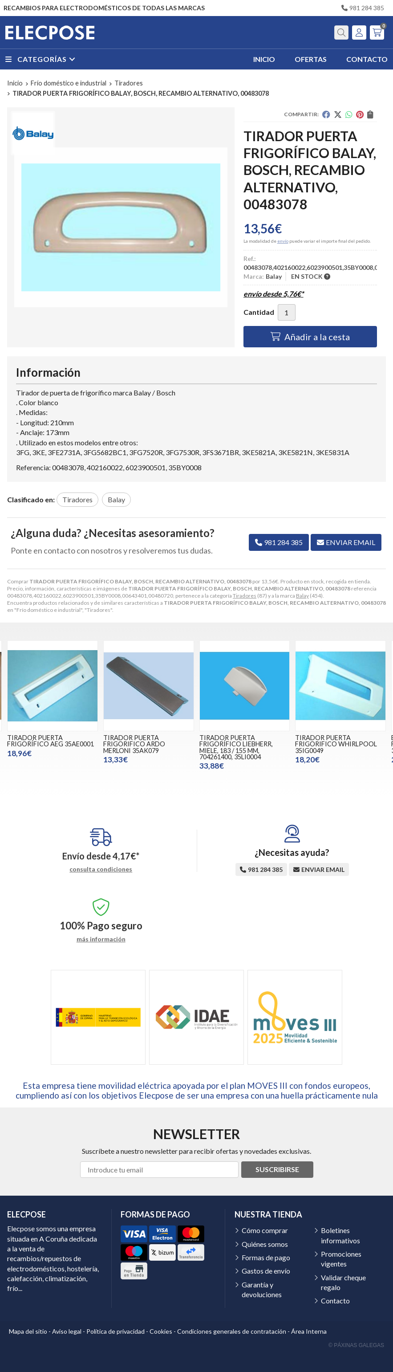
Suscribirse (277, 1169)
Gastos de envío (266, 1270)
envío (282, 241)
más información (101, 939)
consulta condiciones (100, 869)
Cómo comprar (265, 1230)
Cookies (161, 1331)
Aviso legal (66, 1331)
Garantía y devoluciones (262, 1289)
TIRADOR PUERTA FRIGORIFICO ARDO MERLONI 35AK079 (134, 744)
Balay (302, 595)
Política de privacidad (115, 1331)
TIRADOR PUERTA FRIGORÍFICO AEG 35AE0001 (50, 741)
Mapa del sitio (28, 1331)
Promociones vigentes (341, 1259)
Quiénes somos (265, 1244)
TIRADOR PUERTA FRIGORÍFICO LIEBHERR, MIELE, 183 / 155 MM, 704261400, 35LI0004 (236, 747)
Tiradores (244, 595)
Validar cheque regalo (343, 1282)
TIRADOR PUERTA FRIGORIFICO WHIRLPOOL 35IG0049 (336, 744)
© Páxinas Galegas (356, 1345)
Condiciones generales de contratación (231, 1331)
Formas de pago (266, 1257)
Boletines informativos (340, 1235)
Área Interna (309, 1331)
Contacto (335, 1300)
